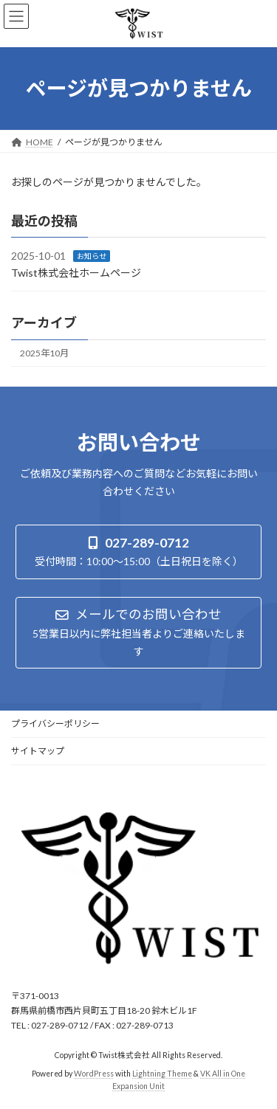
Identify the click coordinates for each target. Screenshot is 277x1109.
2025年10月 (44, 353)
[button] (138, 551)
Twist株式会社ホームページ (76, 272)
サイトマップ (37, 750)
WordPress (94, 1073)
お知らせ (91, 256)
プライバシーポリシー (55, 723)
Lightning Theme (162, 1073)
